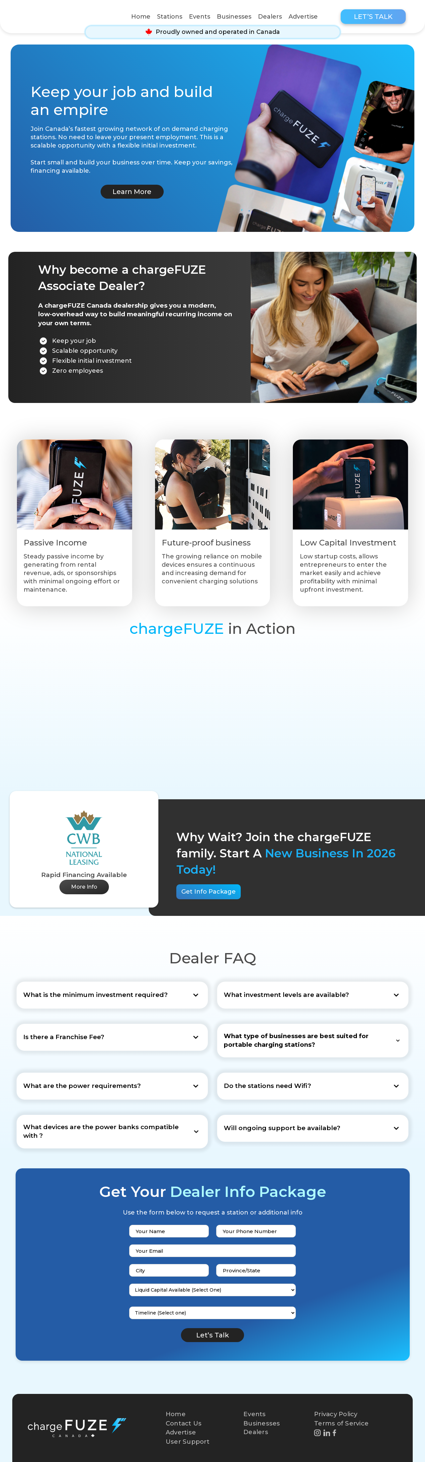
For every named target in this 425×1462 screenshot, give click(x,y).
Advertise (303, 16)
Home (140, 16)
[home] (63, 16)
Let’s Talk (373, 17)
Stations (169, 16)
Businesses (234, 16)
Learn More (132, 192)
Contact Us (184, 1423)
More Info (84, 887)
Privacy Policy (336, 1414)
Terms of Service (341, 1423)
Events (199, 16)
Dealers (270, 16)
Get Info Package (208, 891)
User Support (188, 1441)
